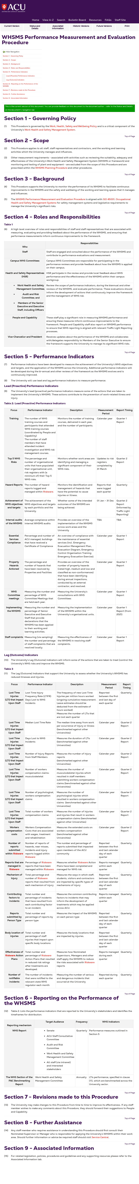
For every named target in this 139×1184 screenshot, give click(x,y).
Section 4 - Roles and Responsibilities (16, 68)
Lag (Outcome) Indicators (15, 80)
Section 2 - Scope (9, 60)
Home (35, 20)
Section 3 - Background (11, 64)
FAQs (108, 20)
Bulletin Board (77, 20)
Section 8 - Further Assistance (14, 94)
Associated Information (58, 27)
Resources (95, 20)
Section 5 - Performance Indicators (15, 72)
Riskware (48, 491)
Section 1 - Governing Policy (13, 56)
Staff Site (120, 20)
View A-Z (48, 20)
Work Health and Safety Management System (49, 129)
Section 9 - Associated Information (15, 98)
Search (61, 20)
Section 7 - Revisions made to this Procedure (19, 90)
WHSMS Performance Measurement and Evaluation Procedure (50, 199)
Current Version (11, 26)
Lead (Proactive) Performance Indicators (20, 76)
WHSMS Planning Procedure (51, 167)
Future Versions (104, 26)
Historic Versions (81, 26)
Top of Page (130, 136)
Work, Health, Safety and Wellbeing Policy (73, 126)
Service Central (100, 1137)
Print (127, 26)
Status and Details (35, 27)
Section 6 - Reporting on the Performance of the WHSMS (20, 85)
